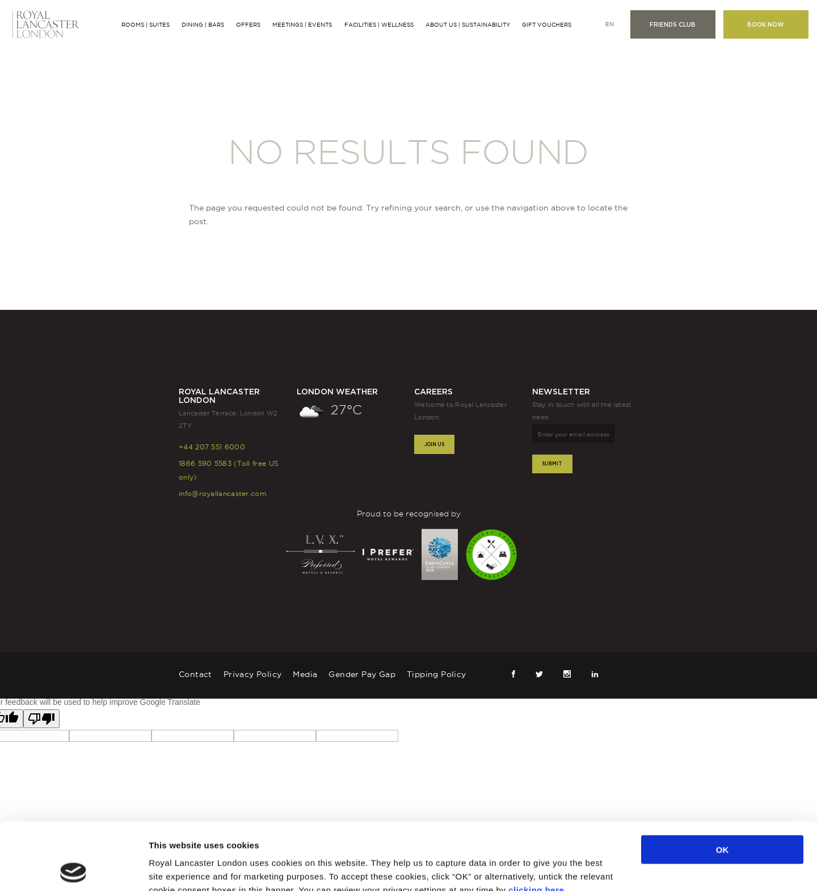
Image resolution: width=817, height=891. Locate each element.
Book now (765, 24)
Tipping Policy (436, 674)
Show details (591, 868)
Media (305, 674)
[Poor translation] (41, 718)
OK (722, 782)
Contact (195, 674)
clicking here (536, 822)
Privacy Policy (253, 674)
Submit (552, 463)
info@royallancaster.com (222, 493)
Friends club (673, 24)
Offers (248, 24)
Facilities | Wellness (379, 24)
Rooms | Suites (145, 24)
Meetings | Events (302, 24)
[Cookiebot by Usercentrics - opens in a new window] (73, 868)
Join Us (434, 444)
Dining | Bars (203, 24)
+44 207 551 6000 (212, 447)
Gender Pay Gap (362, 674)
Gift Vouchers (546, 24)
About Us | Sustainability (468, 24)
